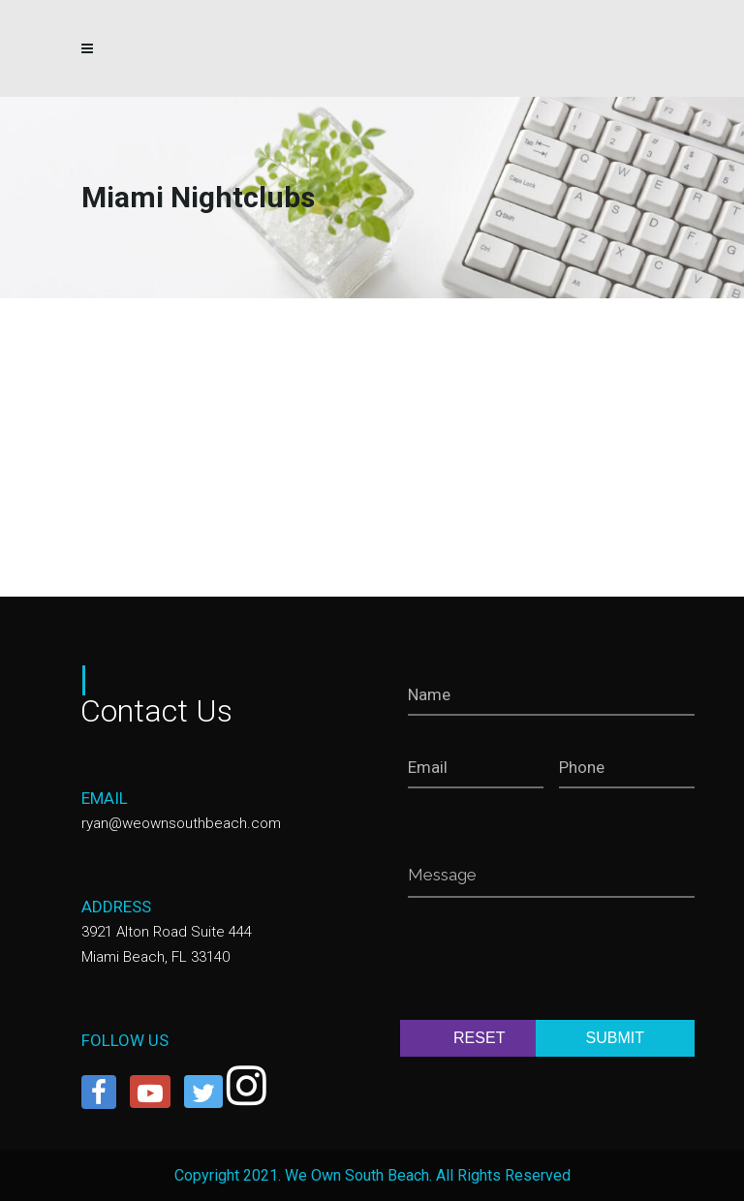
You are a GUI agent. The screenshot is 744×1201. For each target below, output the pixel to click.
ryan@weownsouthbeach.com (181, 823)
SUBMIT (615, 1038)
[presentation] (555, 963)
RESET (479, 1038)
